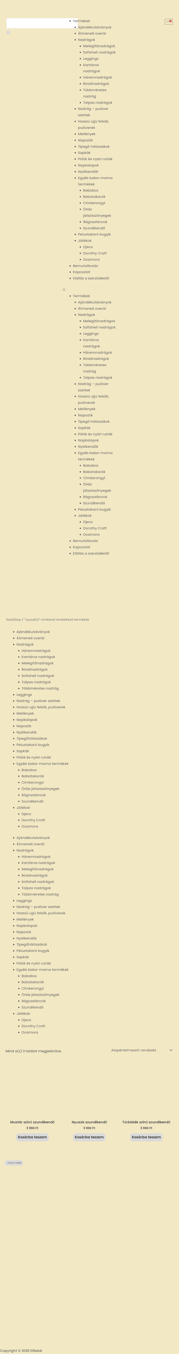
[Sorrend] (141, 1050)
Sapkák (84, 152)
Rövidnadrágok (96, 83)
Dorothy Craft (95, 253)
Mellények (86, 134)
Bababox (90, 190)
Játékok (85, 240)
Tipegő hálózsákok (94, 146)
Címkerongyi (94, 203)
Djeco (88, 247)
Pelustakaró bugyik (94, 234)
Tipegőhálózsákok (31, 738)
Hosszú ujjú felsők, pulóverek (40, 707)
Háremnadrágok (97, 77)
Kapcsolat (81, 272)
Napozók (85, 140)
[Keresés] (8, 32)
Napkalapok (88, 165)
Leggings (91, 58)
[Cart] (169, 21)
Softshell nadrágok (99, 52)
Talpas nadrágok (97, 102)
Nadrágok (86, 39)
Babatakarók (94, 196)
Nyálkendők (88, 171)
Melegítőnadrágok (99, 46)
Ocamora (91, 259)
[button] (89, 290)
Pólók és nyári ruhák (95, 159)
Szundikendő (94, 228)
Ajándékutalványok (94, 27)
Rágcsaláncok (95, 221)
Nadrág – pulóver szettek (38, 700)
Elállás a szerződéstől (91, 278)
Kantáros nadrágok (38, 656)
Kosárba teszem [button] (32, 1137)
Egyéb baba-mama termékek (42, 763)
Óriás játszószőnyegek (40, 788)
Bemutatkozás (85, 265)
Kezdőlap (13, 619)
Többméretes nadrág (40, 688)
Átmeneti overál (92, 33)
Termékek (81, 21)
